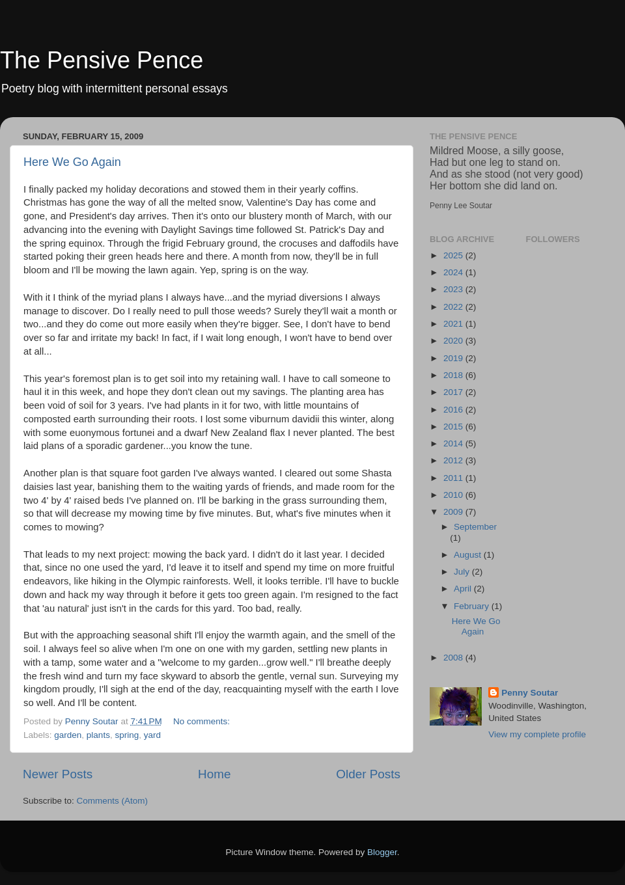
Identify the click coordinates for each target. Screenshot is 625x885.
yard (152, 735)
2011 (454, 478)
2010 (454, 495)
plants (98, 735)
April (464, 588)
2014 (454, 443)
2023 (454, 289)
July (463, 572)
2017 (454, 392)
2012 (454, 460)
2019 (454, 358)
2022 (454, 307)
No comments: (202, 721)
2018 (454, 375)
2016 (454, 410)
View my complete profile (537, 734)
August (469, 555)
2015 (454, 426)
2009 (454, 512)
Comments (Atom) (112, 801)
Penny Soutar (529, 693)
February (473, 606)
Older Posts (368, 774)
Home (214, 774)
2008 (454, 657)
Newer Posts (57, 774)
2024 (454, 272)
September (475, 527)
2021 (454, 324)
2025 (454, 255)
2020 (454, 341)
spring (127, 735)
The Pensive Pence (101, 60)
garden (67, 735)
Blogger (382, 852)
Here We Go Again (72, 162)
